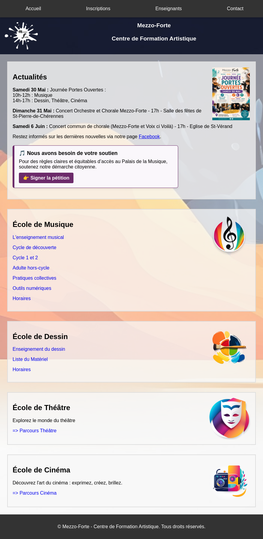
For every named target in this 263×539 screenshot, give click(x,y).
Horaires (22, 298)
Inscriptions (98, 8)
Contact (235, 8)
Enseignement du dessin (39, 349)
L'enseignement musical (38, 237)
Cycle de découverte (34, 247)
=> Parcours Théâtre (34, 430)
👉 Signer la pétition (46, 177)
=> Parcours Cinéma (35, 493)
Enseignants (168, 8)
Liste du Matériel (30, 359)
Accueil (33, 8)
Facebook (149, 136)
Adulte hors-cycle (31, 267)
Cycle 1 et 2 (25, 257)
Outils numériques (32, 288)
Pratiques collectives (34, 278)
